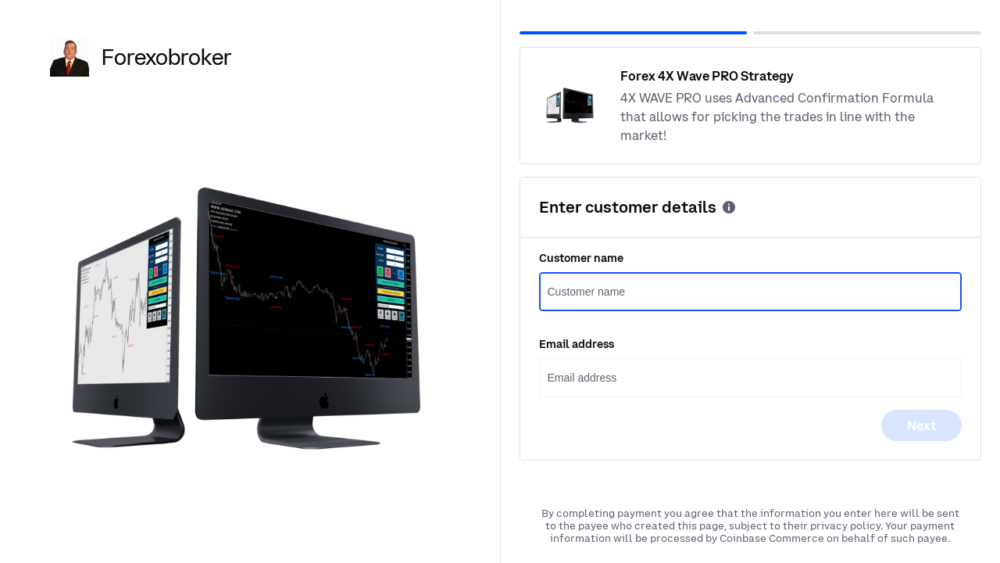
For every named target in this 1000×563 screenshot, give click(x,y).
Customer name (581, 258)
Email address (576, 344)
